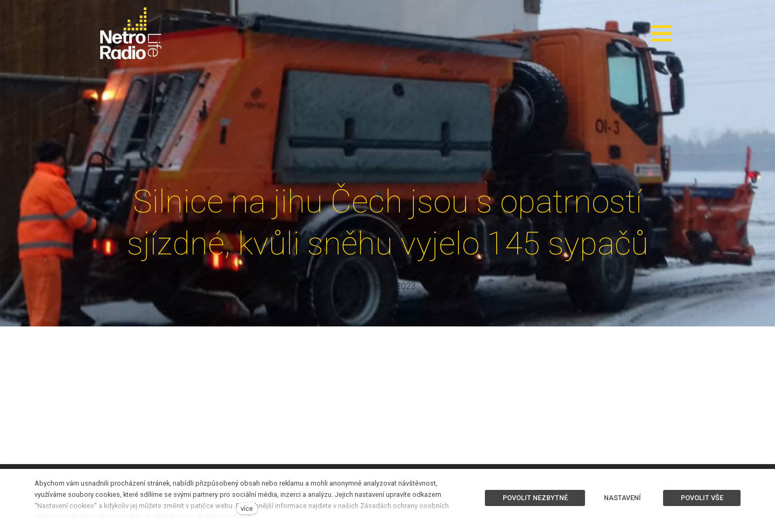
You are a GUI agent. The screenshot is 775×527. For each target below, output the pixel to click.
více (247, 508)
